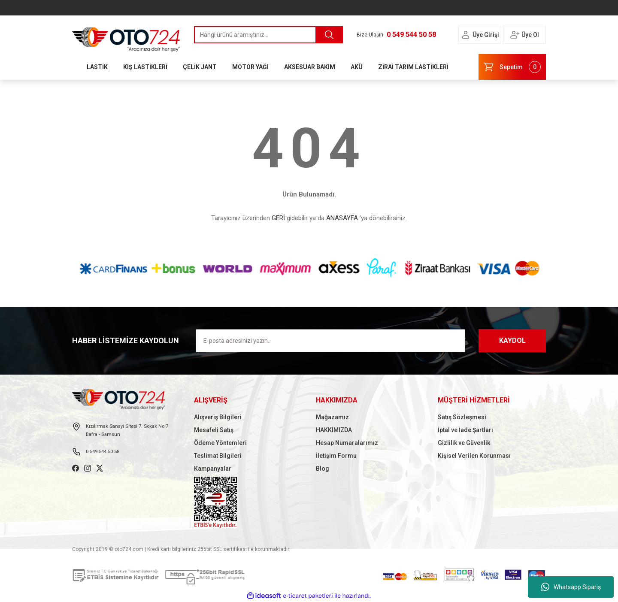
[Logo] (126, 37)
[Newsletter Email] (330, 340)
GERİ (278, 218)
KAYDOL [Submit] (512, 340)
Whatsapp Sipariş (571, 587)
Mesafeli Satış (213, 430)
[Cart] (512, 67)
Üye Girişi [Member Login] (486, 34)
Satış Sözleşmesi (462, 417)
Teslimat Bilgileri (218, 455)
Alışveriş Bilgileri (218, 417)
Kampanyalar (212, 468)
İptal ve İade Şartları (465, 430)
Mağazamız (332, 417)
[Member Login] (465, 35)
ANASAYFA (342, 218)
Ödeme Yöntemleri (220, 442)
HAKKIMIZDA (334, 430)
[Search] (268, 34)
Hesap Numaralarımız (347, 442)
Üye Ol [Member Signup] (530, 34)
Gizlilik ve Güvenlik (464, 442)
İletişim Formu (336, 455)
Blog (322, 468)
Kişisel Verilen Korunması (474, 455)
